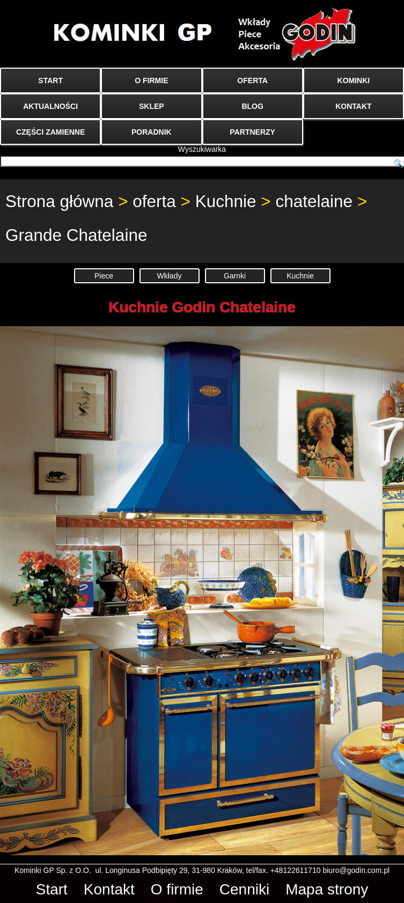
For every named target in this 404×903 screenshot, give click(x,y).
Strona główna (59, 201)
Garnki (235, 275)
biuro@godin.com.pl (356, 870)
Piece (103, 275)
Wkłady (169, 275)
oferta (154, 201)
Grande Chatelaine (76, 235)
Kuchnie (225, 201)
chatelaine (314, 201)
